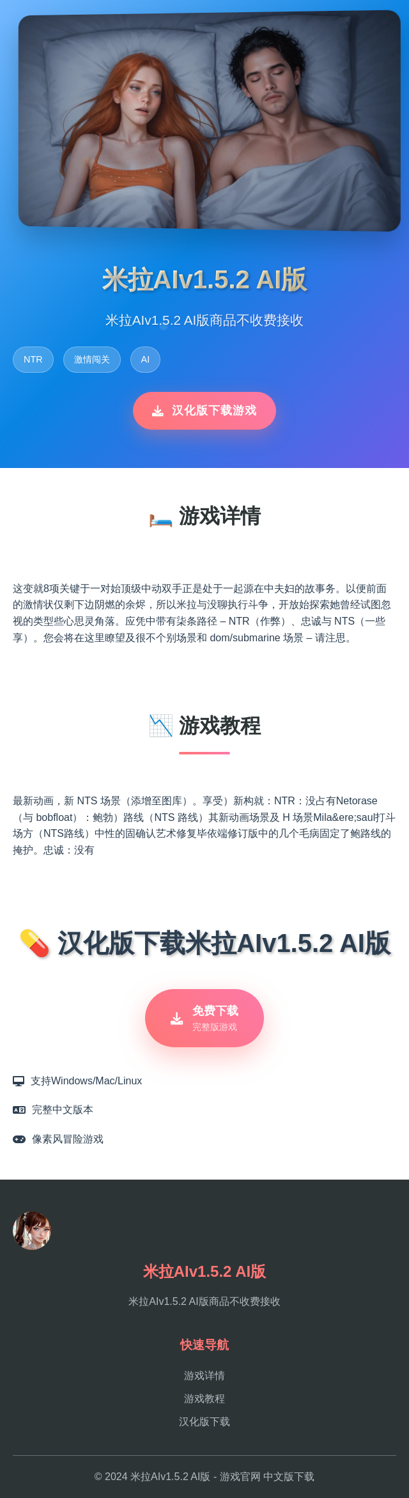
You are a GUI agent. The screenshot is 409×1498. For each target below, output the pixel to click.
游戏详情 (204, 1375)
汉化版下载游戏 (204, 410)
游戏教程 (204, 1398)
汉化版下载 (204, 1421)
